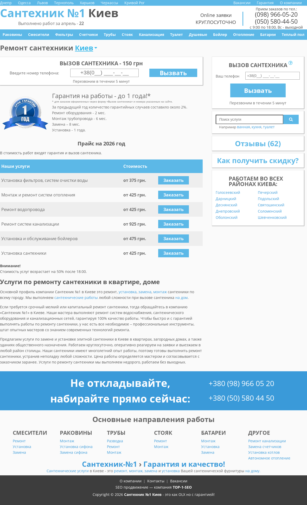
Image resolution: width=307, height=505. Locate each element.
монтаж (160, 291)
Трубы (110, 34)
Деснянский (226, 205)
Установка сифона (76, 446)
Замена (19, 452)
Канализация (151, 34)
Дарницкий (226, 199)
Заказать (173, 180)
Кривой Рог (134, 2)
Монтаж (67, 440)
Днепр (6, 2)
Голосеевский (228, 192)
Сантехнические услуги (68, 470)
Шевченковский (272, 217)
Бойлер (220, 34)
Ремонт (19, 440)
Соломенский (270, 211)
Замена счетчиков (264, 446)
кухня (256, 126)
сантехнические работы (76, 297)
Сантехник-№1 (110, 464)
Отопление (243, 34)
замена (144, 291)
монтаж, (136, 470)
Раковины (12, 34)
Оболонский (227, 217)
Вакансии (242, 2)
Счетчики (88, 34)
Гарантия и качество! (184, 464)
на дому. (252, 470)
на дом (181, 297)
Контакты (155, 480)
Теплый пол (293, 34)
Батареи (268, 34)
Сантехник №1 (59, 13)
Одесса (24, 2)
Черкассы (109, 2)
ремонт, (121, 470)
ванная (243, 126)
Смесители (38, 34)
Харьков (87, 2)
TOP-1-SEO (182, 487)
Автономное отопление (269, 458)
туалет (269, 126)
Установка (22, 446)
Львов (42, 2)
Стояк (127, 34)
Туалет (176, 34)
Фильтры (64, 34)
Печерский (268, 192)
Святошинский (271, 205)
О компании (291, 2)
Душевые (198, 34)
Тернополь (64, 2)
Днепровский (228, 211)
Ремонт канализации (267, 440)
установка (128, 291)
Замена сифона (73, 452)
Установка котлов (264, 452)
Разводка (115, 440)
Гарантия (265, 2)
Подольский (268, 199)
